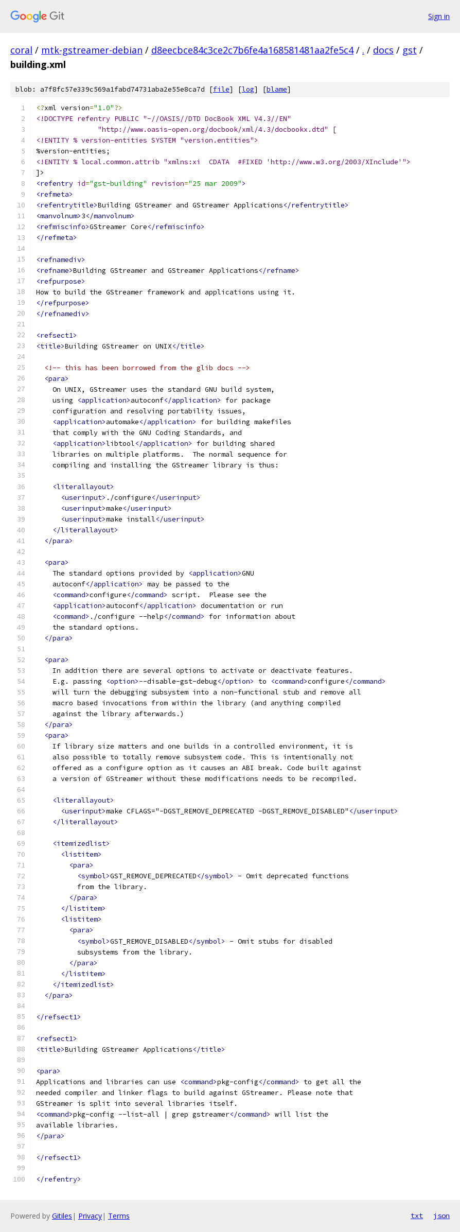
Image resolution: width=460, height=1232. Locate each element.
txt (417, 1215)
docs (383, 50)
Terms (119, 1216)
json (441, 1215)
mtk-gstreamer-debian (92, 50)
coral (21, 50)
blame (277, 89)
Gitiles (62, 1216)
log (248, 89)
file (221, 89)
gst (409, 50)
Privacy (90, 1216)
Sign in (439, 16)
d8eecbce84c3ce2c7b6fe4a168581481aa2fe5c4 (252, 50)
